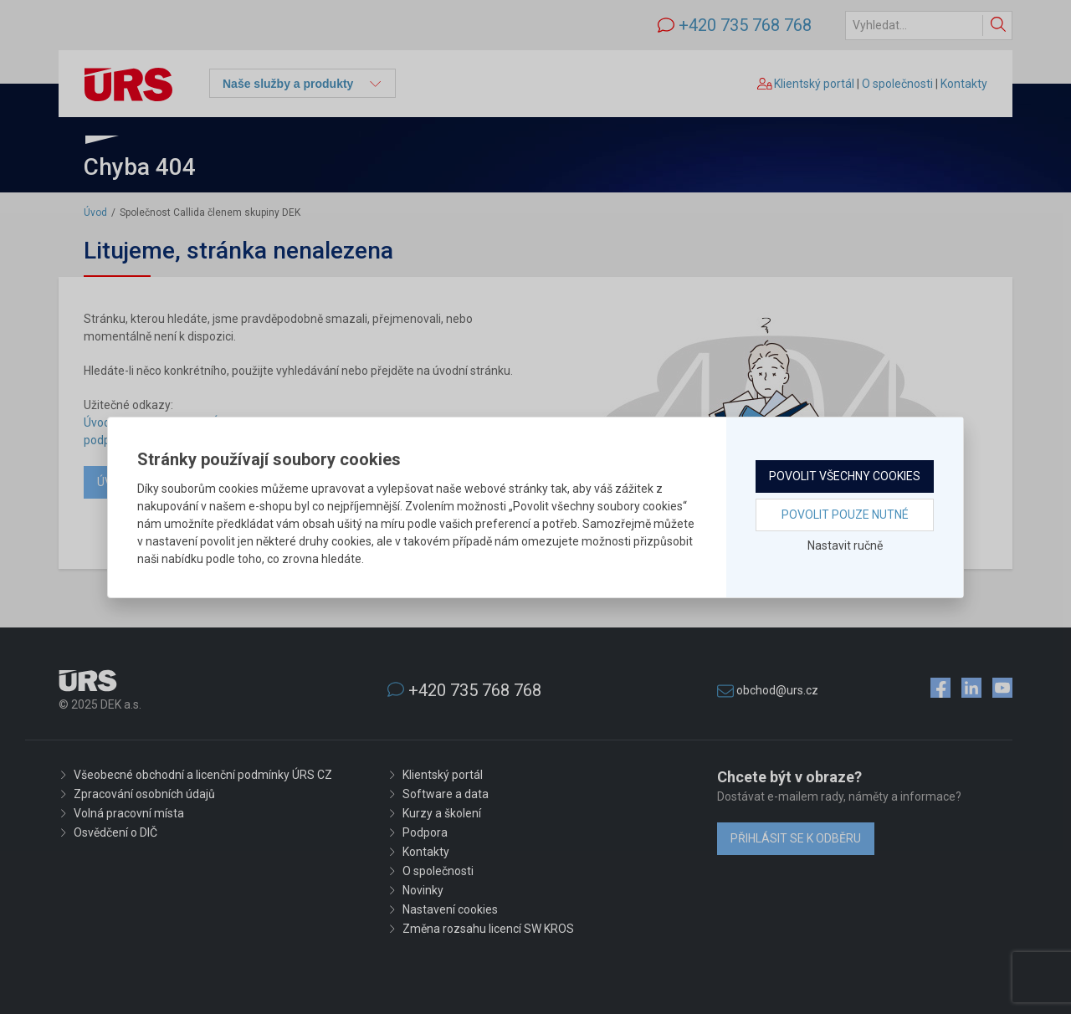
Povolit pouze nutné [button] (845, 514)
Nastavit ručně (845, 545)
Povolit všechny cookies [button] (844, 476)
